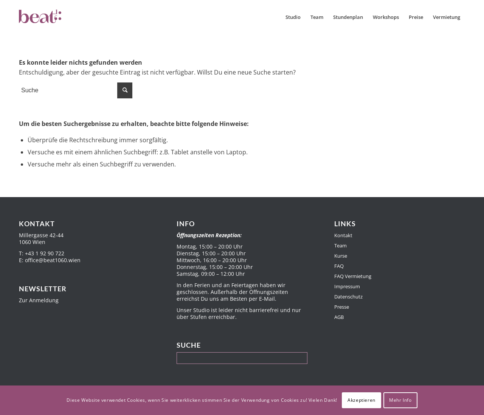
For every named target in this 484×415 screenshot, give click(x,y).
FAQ (339, 266)
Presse (341, 306)
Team (340, 245)
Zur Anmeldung (39, 300)
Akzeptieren (361, 400)
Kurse (340, 255)
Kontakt (343, 235)
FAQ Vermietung (352, 276)
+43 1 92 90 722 (44, 253)
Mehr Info (400, 400)
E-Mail (267, 298)
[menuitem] (293, 17)
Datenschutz (348, 296)
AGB (339, 317)
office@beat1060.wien (53, 260)
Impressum (347, 286)
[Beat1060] (56, 17)
